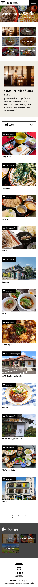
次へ (24, 516)
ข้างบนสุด (4, 7)
